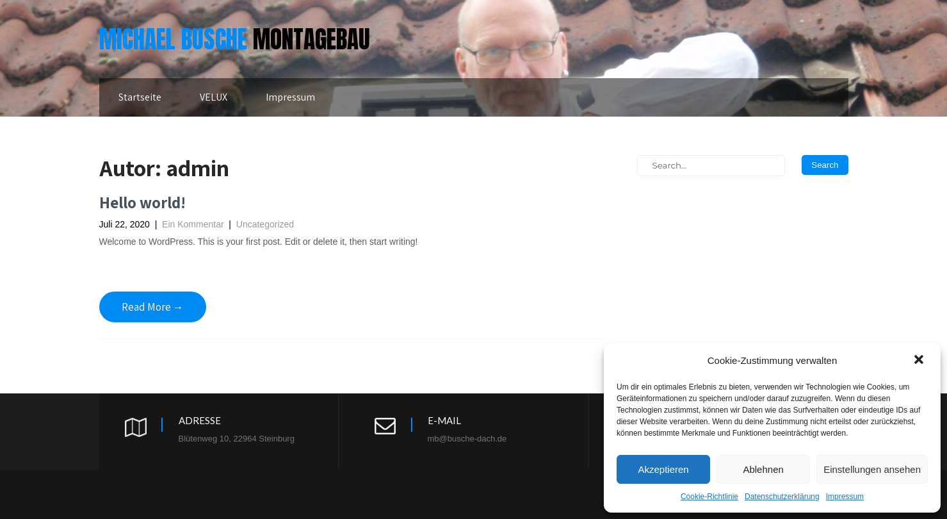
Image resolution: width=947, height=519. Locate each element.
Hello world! (142, 202)
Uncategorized (265, 224)
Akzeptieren (663, 469)
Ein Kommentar (192, 224)
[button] (920, 360)
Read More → (153, 307)
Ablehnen (763, 469)
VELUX (213, 97)
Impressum (845, 496)
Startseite (139, 97)
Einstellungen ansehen (872, 469)
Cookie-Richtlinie (709, 496)
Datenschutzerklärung (782, 496)
